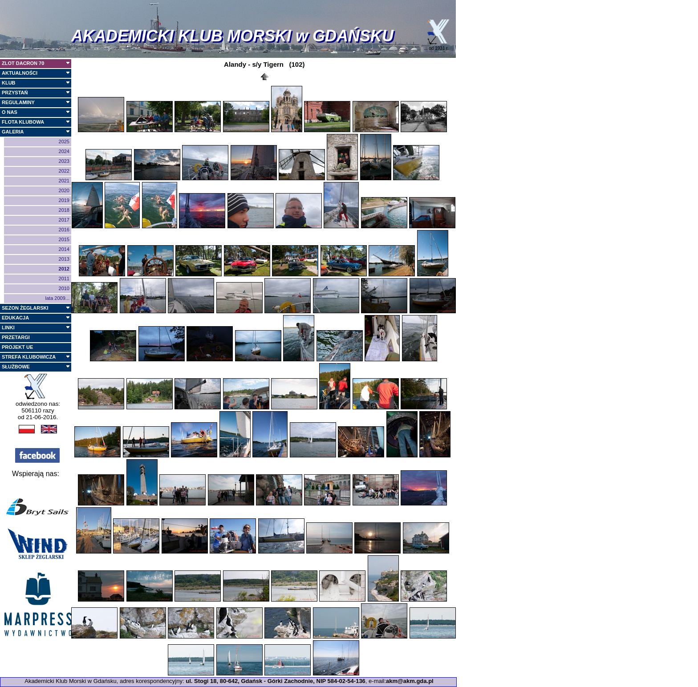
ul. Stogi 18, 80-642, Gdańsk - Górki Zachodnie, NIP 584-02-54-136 (275, 681)
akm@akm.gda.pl (410, 681)
